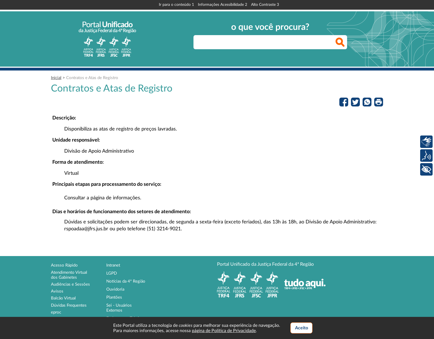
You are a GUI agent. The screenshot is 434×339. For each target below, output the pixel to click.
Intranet (113, 265)
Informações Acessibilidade (222, 5)
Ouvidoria (115, 289)
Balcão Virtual (63, 298)
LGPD (111, 273)
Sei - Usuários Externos (119, 307)
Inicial (56, 78)
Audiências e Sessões (70, 284)
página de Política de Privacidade (224, 330)
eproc (56, 312)
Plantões (114, 297)
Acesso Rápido (64, 265)
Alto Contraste (265, 5)
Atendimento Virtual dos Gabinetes (69, 275)
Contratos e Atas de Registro (92, 78)
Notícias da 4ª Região (125, 281)
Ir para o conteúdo (176, 5)
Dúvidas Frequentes (69, 305)
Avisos (57, 291)
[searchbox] (270, 42)
